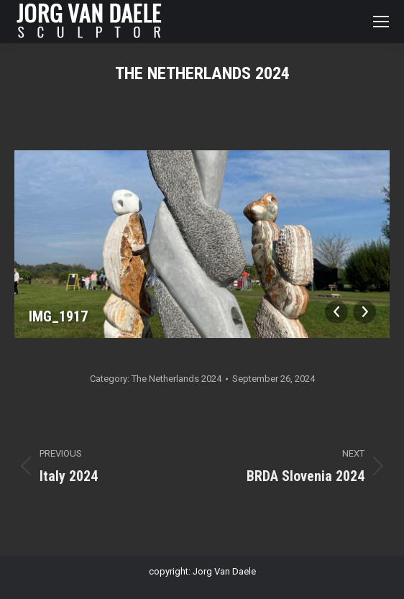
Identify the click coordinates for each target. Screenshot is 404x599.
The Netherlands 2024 (176, 378)
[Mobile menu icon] (381, 21)
